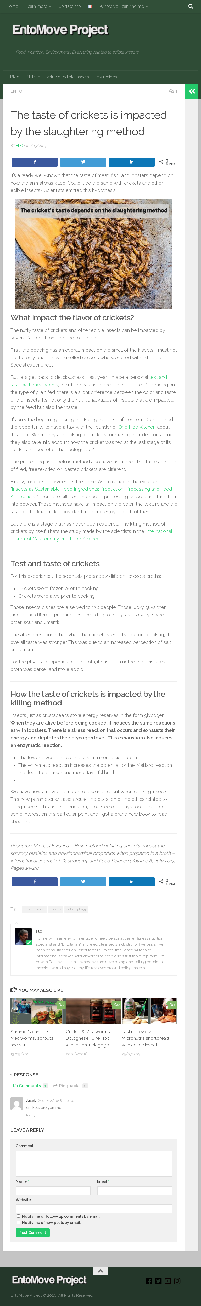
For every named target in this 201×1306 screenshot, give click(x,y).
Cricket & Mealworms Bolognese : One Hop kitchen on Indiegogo (88, 1038)
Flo (19, 146)
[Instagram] (177, 1281)
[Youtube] (168, 1281)
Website (23, 1200)
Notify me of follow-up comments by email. (61, 1216)
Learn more (36, 6)
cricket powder (34, 909)
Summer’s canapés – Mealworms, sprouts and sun (31, 1038)
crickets (55, 909)
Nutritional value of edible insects (58, 76)
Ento (16, 91)
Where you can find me (121, 6)
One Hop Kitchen (137, 427)
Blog (14, 76)
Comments (30, 1085)
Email (103, 1181)
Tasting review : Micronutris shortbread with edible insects (145, 1038)
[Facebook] (149, 1281)
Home (12, 6)
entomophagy (76, 909)
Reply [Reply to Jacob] (30, 1115)
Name (22, 1181)
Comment (25, 1146)
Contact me (69, 6)
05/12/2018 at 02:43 (58, 1101)
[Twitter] (158, 1281)
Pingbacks (70, 1085)
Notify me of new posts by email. (51, 1223)
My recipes (106, 76)
